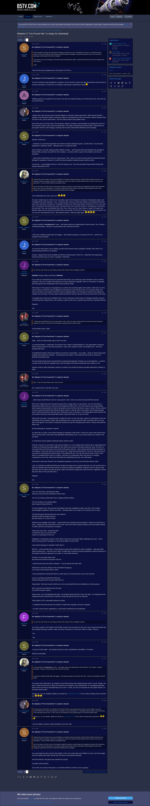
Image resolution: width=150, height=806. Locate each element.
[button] (43, 16)
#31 (105, 333)
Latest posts (113, 40)
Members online (115, 67)
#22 (105, 75)
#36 (105, 642)
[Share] (102, 44)
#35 (105, 613)
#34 (105, 484)
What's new (37, 16)
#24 (105, 108)
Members (49, 16)
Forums (28, 16)
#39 (105, 728)
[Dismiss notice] (131, 24)
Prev (20, 40)
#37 (105, 658)
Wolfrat (111, 70)
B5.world (114, 49)
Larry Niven (116, 51)
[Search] (128, 16)
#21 (105, 44)
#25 (105, 132)
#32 (105, 374)
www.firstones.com (73, 693)
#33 (105, 392)
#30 (105, 313)
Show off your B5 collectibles (121, 58)
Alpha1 (21, 36)
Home (21, 16)
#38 (105, 700)
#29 (105, 261)
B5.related (115, 62)
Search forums (29, 19)
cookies (31, 798)
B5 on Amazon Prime (119, 43)
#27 (105, 217)
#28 (105, 241)
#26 (105, 170)
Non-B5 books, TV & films (119, 55)
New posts (20, 19)
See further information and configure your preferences (35, 802)
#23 (105, 91)
